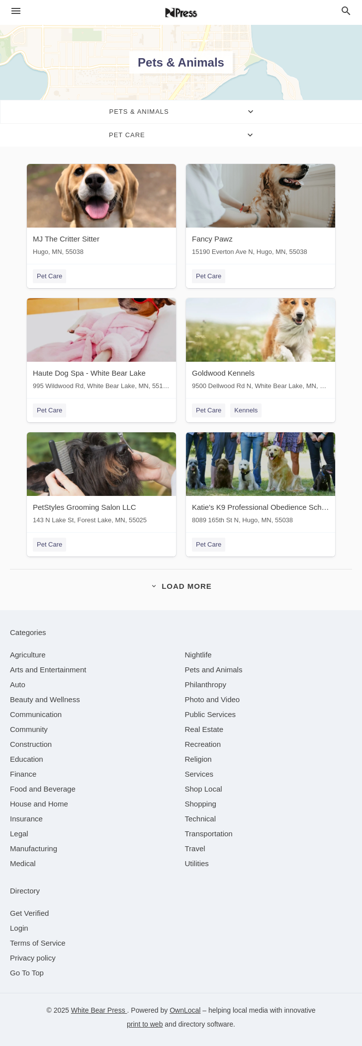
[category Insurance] (26, 818)
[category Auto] (17, 684)
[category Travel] (195, 848)
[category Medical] (23, 863)
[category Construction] (31, 744)
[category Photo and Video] (212, 699)
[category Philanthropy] (205, 684)
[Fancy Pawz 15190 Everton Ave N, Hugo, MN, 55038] (260, 212)
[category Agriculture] (28, 654)
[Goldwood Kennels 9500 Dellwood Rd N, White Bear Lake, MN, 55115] (260, 346)
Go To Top (27, 972)
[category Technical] (200, 818)
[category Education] (26, 759)
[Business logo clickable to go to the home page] (181, 12)
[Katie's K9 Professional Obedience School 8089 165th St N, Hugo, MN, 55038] (260, 480)
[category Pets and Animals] (214, 669)
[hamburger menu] (16, 11)
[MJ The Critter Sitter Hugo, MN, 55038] (101, 212)
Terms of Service (38, 943)
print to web (145, 1024)
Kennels (246, 410)
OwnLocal (185, 1010)
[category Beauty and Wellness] (45, 699)
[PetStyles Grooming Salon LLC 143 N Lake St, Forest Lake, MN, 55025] (101, 480)
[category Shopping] (200, 804)
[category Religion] (198, 759)
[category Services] (199, 774)
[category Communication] (36, 714)
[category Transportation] (209, 833)
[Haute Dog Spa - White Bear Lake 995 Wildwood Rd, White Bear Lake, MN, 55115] (101, 346)
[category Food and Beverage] (43, 789)
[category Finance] (23, 774)
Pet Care (49, 276)
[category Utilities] (197, 863)
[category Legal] (19, 833)
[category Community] (29, 729)
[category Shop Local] (203, 789)
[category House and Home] (39, 804)
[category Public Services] (210, 714)
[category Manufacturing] (33, 848)
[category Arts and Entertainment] (48, 669)
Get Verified (29, 913)
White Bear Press (99, 1010)
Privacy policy (33, 958)
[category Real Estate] (204, 729)
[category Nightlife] (198, 654)
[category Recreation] (203, 744)
